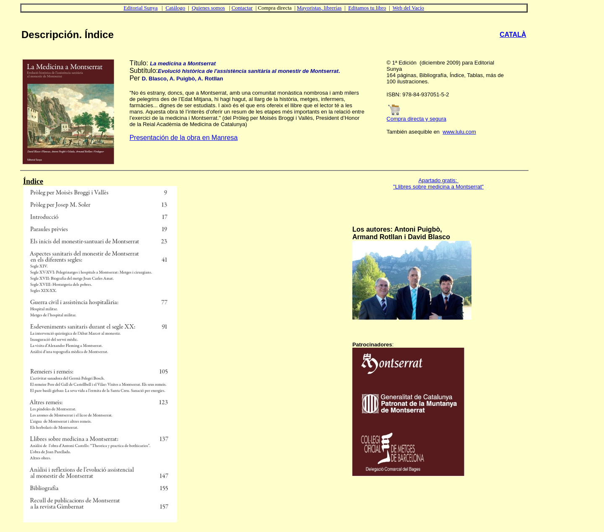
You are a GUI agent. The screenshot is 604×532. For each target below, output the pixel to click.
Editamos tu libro (367, 8)
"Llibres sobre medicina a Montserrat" (438, 186)
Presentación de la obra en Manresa (184, 137)
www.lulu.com (459, 132)
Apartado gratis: (438, 180)
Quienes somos (208, 8)
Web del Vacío (408, 8)
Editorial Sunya (141, 8)
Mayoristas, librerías (319, 8)
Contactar (242, 8)
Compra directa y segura (416, 119)
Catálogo (175, 8)
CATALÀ (513, 34)
